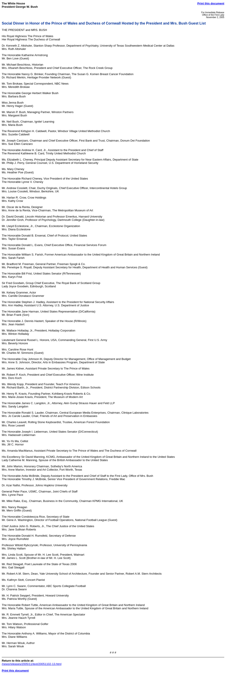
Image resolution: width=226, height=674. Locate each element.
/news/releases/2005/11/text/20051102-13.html (31, 664)
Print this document (210, 3)
